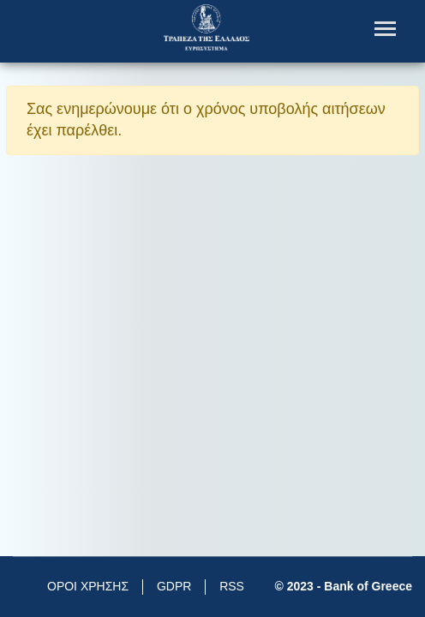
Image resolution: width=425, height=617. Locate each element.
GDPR (174, 586)
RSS (231, 586)
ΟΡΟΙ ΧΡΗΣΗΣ (88, 586)
